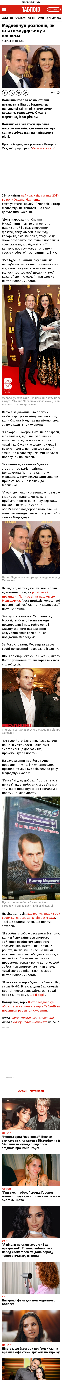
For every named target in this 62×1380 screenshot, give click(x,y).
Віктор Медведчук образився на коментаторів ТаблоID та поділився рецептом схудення (31, 1006)
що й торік (37, 995)
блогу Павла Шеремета (30, 1022)
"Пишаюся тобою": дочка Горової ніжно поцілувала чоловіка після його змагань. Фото (31, 1196)
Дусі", (16, 1018)
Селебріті (7, 18)
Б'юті (41, 18)
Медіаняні (46, 1018)
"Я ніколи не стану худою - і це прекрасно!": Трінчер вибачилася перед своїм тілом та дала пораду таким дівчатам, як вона (27, 1250)
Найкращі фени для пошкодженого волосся (28, 1302)
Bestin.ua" (29, 1018)
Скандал (20, 18)
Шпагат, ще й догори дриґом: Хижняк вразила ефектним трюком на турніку (31, 1350)
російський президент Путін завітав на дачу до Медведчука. (28, 596)
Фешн (31, 18)
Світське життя (43, 148)
